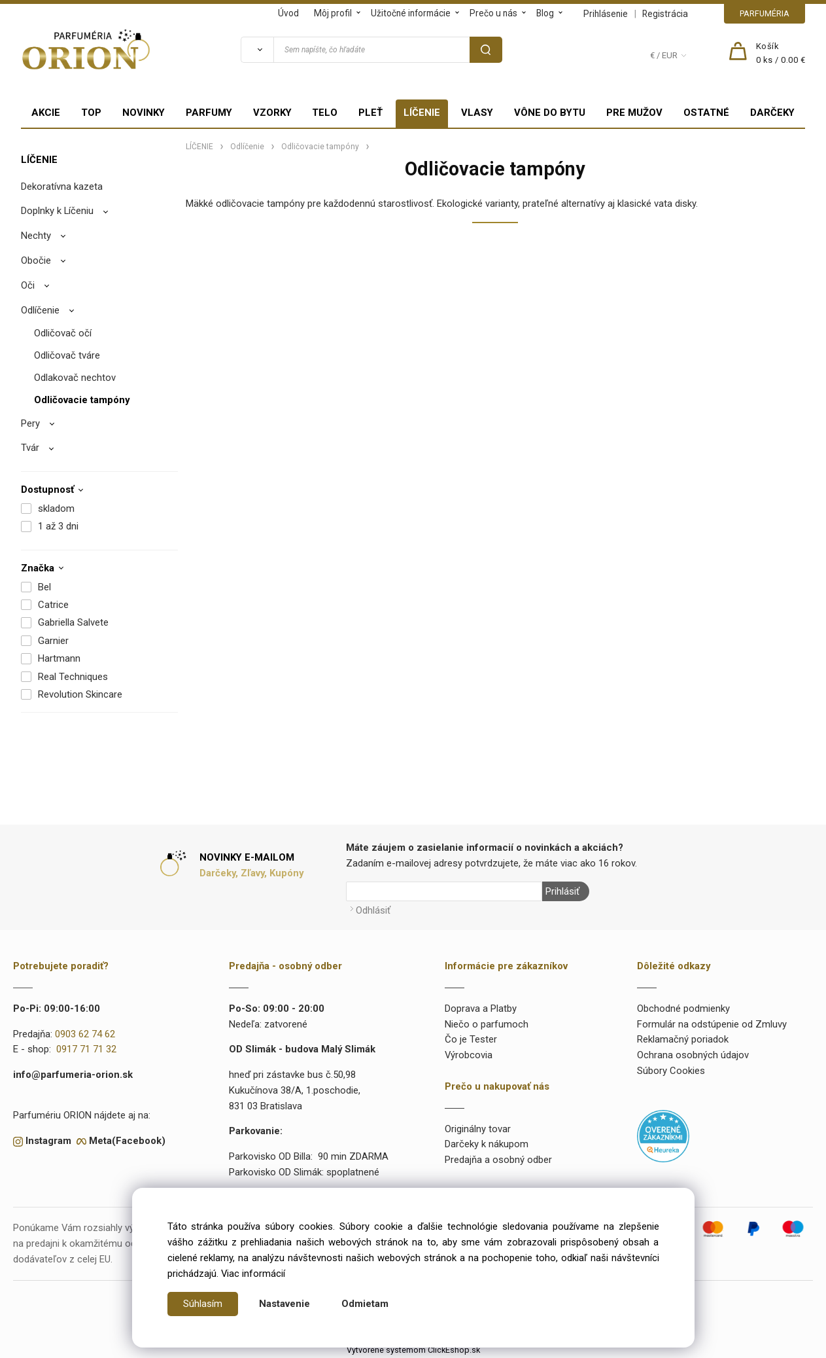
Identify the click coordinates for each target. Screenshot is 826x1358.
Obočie (36, 260)
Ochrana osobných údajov (693, 1055)
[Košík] (781, 53)
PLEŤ (370, 112)
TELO (324, 112)
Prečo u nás (493, 13)
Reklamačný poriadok (683, 1039)
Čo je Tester (471, 1039)
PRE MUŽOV (634, 112)
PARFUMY (209, 112)
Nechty (36, 235)
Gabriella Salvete (73, 622)
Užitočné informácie (411, 13)
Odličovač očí (63, 333)
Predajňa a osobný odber (498, 1160)
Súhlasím (202, 1304)
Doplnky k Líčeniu (57, 211)
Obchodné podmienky (683, 1008)
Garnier (53, 640)
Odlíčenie (40, 310)
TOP (91, 112)
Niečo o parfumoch (486, 1024)
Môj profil (333, 13)
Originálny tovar (478, 1129)
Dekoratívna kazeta (62, 186)
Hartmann (59, 658)
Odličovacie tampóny (81, 400)
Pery (30, 423)
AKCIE (45, 112)
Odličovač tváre (67, 355)
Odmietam (364, 1304)
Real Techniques (73, 676)
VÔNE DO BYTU (549, 112)
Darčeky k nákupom (486, 1144)
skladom (56, 508)
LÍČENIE (422, 112)
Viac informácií (253, 1273)
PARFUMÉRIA (764, 13)
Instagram (48, 1141)
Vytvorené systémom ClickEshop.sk (413, 1350)
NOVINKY (143, 112)
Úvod (288, 13)
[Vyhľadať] (257, 50)
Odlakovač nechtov (75, 378)
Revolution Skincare (80, 694)
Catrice (53, 604)
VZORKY (272, 112)
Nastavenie (284, 1304)
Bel (44, 587)
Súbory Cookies (671, 1071)
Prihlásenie (605, 14)
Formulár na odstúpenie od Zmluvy (712, 1024)
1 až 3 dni (58, 526)
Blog (545, 13)
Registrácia (665, 14)
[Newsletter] (444, 891)
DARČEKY (772, 112)
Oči (28, 285)
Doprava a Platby (481, 1008)
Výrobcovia (468, 1055)
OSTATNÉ (706, 112)
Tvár (30, 448)
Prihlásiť (562, 891)
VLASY (477, 112)
